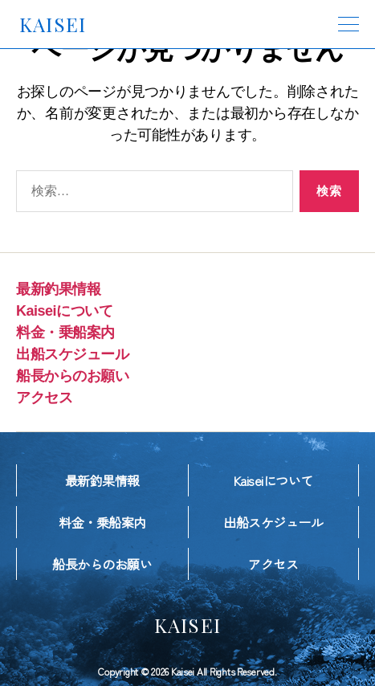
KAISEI (52, 24)
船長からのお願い (72, 376)
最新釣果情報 (58, 289)
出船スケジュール (72, 354)
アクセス (44, 398)
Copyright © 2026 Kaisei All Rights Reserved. (187, 671)
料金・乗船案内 (65, 333)
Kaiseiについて (64, 311)
